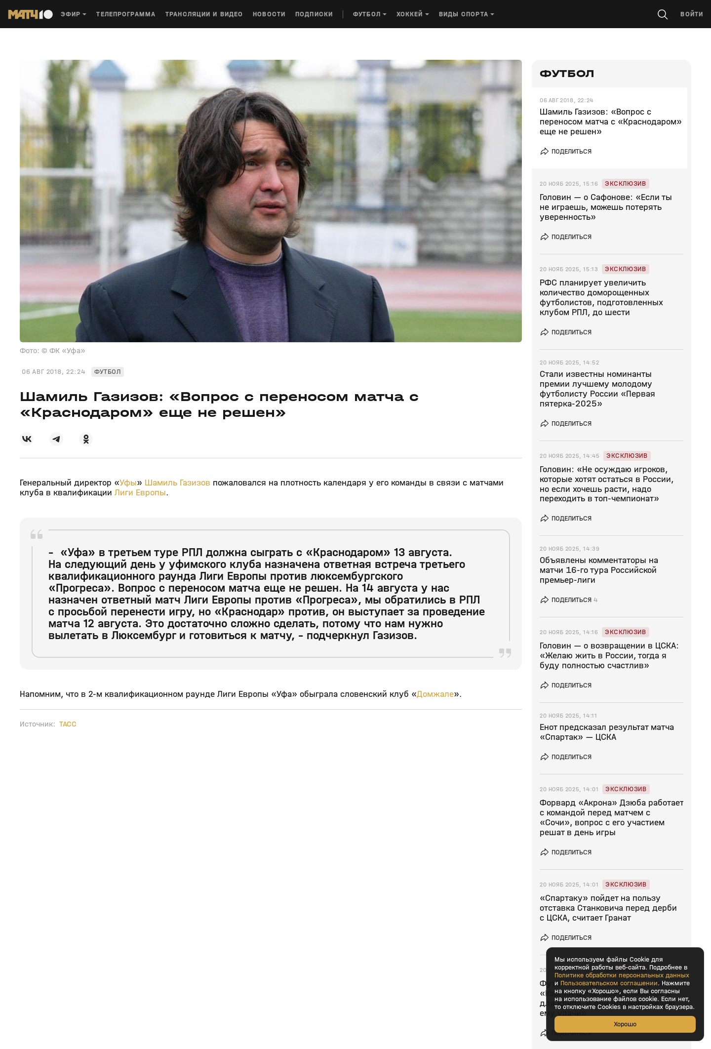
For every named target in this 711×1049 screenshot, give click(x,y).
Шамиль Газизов (177, 483)
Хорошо (625, 1024)
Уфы (128, 483)
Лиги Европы (140, 492)
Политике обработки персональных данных (621, 975)
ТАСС (68, 724)
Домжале (435, 694)
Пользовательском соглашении (609, 983)
